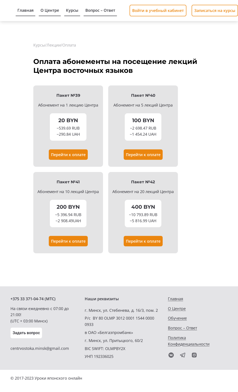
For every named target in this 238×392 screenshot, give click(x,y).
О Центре (177, 308)
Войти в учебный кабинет (158, 10)
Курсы (39, 45)
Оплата (69, 45)
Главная (175, 298)
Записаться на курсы (214, 10)
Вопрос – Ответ (182, 327)
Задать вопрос (26, 332)
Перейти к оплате (68, 154)
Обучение (177, 318)
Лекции (54, 45)
